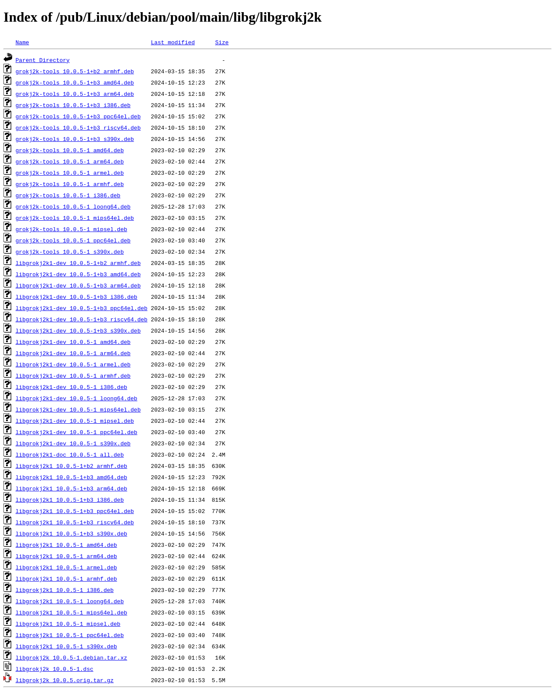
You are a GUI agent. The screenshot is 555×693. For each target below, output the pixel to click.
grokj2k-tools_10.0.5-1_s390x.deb (70, 251)
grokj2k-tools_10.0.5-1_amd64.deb (70, 150)
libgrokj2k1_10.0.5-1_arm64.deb (66, 556)
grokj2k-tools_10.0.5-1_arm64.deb (70, 161)
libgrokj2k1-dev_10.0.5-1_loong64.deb (76, 398)
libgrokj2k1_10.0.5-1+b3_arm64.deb (71, 488)
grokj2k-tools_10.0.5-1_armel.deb (70, 173)
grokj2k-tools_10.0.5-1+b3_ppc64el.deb (78, 116)
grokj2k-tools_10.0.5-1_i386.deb (68, 195)
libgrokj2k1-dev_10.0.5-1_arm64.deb (73, 353)
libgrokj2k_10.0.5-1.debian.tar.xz (71, 657)
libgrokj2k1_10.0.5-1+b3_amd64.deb (71, 477)
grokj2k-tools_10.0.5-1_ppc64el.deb (73, 240)
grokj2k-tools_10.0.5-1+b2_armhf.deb (75, 71)
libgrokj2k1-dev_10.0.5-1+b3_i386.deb (76, 297)
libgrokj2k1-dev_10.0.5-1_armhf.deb (73, 375)
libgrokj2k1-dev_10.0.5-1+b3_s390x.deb (78, 330)
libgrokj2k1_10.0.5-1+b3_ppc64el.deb (75, 511)
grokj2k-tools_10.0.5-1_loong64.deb (73, 206)
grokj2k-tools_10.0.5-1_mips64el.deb (75, 218)
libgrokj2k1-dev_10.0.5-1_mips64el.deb (78, 409)
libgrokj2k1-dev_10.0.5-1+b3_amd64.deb (78, 274)
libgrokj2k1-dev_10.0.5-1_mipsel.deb (75, 421)
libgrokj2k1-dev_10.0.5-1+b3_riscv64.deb (81, 319)
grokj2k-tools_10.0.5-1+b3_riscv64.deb (78, 127)
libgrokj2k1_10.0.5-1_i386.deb (65, 590)
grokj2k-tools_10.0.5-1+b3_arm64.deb (75, 94)
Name (22, 42)
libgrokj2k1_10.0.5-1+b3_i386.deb (70, 499)
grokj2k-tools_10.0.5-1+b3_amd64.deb (75, 82)
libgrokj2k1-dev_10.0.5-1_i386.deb (71, 387)
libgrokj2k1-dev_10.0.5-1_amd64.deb (73, 342)
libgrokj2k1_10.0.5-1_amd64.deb (66, 545)
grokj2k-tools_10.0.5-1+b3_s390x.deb (75, 139)
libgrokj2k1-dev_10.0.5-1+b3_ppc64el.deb (81, 308)
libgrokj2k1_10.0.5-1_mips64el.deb (71, 612)
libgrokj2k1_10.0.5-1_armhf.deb (66, 578)
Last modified (173, 42)
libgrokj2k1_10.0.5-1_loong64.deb (70, 601)
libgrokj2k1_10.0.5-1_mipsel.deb (68, 624)
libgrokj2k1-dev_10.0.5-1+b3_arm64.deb (78, 285)
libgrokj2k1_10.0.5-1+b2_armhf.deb (71, 466)
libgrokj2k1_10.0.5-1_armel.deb (66, 567)
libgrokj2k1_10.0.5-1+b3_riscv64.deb (75, 522)
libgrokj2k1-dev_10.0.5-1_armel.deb (73, 364)
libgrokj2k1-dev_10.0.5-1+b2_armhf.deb (78, 263)
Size (222, 42)
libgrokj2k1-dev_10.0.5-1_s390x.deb (73, 443)
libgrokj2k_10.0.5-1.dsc (54, 669)
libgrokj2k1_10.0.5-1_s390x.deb (66, 646)
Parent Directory (43, 60)
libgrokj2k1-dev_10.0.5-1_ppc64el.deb (76, 432)
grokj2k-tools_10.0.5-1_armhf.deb (70, 184)
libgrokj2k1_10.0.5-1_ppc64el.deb (70, 635)
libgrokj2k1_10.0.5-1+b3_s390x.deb (71, 533)
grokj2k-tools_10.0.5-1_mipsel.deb (71, 229)
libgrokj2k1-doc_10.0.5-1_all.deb (70, 454)
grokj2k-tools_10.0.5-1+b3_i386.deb (73, 105)
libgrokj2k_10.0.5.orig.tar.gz (65, 680)
